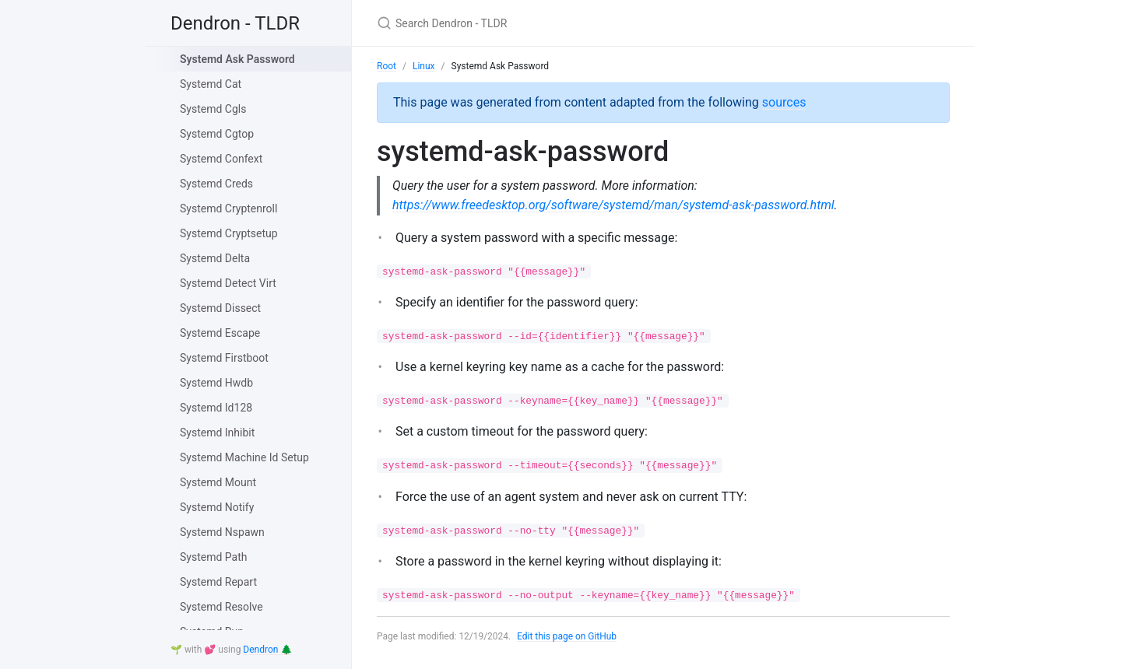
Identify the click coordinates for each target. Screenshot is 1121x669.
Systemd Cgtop (217, 134)
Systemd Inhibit (217, 432)
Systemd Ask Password (237, 59)
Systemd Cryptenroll (228, 208)
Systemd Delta (215, 258)
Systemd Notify (217, 507)
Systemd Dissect (220, 308)
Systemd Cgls (213, 109)
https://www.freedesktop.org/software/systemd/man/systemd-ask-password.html (613, 205)
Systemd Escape (220, 333)
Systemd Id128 (216, 407)
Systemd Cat (210, 84)
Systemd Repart (218, 582)
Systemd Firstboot (224, 358)
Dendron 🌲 (267, 649)
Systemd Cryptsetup (229, 233)
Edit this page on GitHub (567, 636)
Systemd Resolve (221, 607)
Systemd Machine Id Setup (244, 457)
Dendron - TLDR (235, 23)
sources (784, 102)
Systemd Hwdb (216, 383)
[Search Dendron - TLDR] (560, 23)
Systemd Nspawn (222, 532)
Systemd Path (213, 557)
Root (386, 66)
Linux (424, 66)
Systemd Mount (218, 482)
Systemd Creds (216, 183)
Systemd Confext (221, 158)
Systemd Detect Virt (228, 283)
